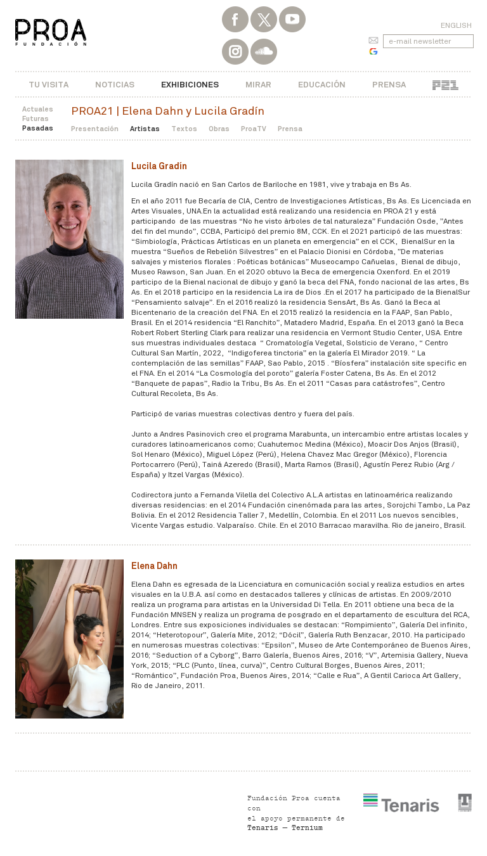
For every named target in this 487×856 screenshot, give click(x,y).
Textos (184, 128)
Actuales (37, 109)
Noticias (114, 84)
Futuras (35, 118)
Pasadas (37, 128)
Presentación (95, 128)
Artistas (145, 128)
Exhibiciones (190, 84)
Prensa (389, 84)
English (456, 25)
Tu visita (48, 84)
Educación (322, 84)
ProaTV (253, 128)
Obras (219, 128)
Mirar (258, 84)
